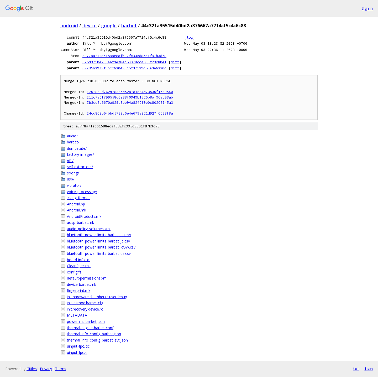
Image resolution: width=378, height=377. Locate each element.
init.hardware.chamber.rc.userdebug (97, 296)
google (109, 25)
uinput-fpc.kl (77, 352)
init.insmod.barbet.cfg (85, 302)
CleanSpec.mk (79, 265)
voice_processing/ (82, 191)
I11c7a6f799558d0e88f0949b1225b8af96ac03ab (130, 97)
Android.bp (76, 204)
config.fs (74, 272)
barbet (129, 25)
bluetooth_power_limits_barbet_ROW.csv (101, 247)
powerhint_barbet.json (86, 321)
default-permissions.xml (87, 278)
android (69, 25)
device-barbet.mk (81, 284)
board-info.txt (78, 259)
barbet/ (73, 142)
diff (175, 62)
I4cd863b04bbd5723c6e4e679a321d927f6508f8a (130, 113)
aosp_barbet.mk (80, 222)
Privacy (46, 368)
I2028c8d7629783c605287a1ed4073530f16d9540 (130, 92)
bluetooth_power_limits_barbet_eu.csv (99, 234)
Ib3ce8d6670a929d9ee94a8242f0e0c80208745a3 (130, 102)
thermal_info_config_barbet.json (94, 333)
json (368, 368)
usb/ (70, 179)
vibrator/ (74, 185)
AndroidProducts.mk (84, 216)
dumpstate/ (77, 148)
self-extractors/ (80, 166)
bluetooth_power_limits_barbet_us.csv (99, 253)
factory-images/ (80, 154)
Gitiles (32, 368)
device (89, 25)
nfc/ (70, 160)
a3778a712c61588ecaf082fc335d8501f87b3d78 (124, 55)
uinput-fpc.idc (78, 346)
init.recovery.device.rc (85, 309)
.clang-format (78, 197)
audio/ (72, 135)
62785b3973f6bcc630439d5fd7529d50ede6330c (124, 68)
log (189, 37)
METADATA (77, 315)
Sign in (367, 8)
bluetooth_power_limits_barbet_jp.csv (98, 241)
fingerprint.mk (78, 290)
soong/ (73, 173)
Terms (60, 368)
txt (356, 368)
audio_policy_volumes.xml (89, 228)
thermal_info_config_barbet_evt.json (97, 340)
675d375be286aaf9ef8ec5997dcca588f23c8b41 (124, 62)
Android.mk (76, 210)
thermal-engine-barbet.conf (90, 327)
